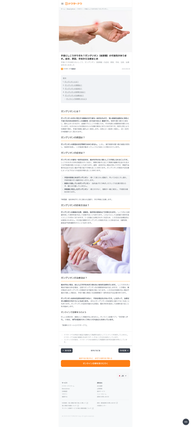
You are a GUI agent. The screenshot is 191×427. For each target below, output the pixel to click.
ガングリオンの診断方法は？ (75, 92)
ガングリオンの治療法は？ (74, 95)
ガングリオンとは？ (71, 82)
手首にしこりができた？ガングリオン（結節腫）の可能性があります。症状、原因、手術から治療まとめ (96, 9)
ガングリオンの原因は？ (73, 85)
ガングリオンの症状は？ (73, 89)
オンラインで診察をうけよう (76, 99)
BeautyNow (71, 9)
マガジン (79, 9)
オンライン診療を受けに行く (95, 363)
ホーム (63, 9)
